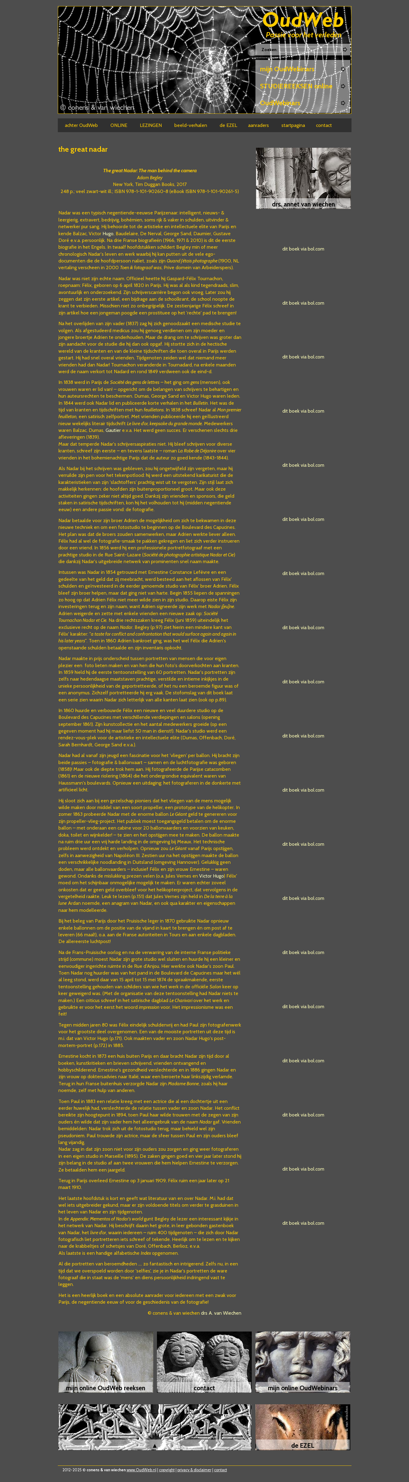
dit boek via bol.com (303, 249)
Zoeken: (270, 49)
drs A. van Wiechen (220, 1313)
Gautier (113, 430)
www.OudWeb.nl (141, 1470)
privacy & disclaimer (194, 1470)
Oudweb (303, 20)
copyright (167, 1470)
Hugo (107, 233)
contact (220, 1470)
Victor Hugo (211, 876)
